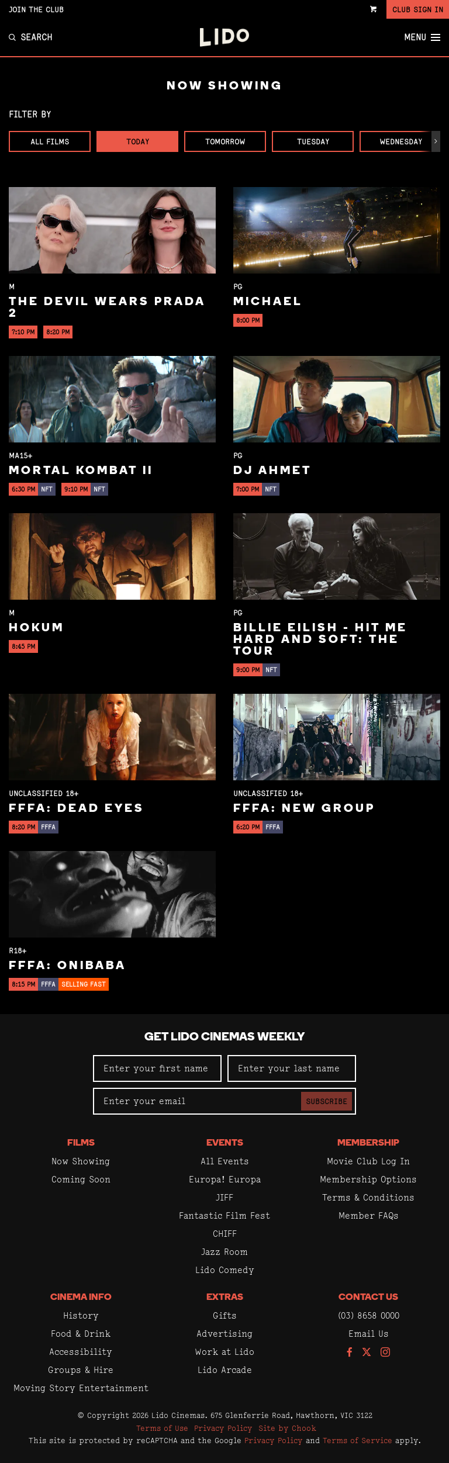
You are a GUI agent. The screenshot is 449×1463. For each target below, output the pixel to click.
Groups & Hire (80, 1369)
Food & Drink (80, 1333)
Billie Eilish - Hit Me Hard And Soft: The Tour (320, 640)
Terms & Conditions (368, 1197)
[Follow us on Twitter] (366, 1352)
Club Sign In (417, 9)
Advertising (224, 1333)
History (81, 1315)
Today (137, 141)
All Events (225, 1161)
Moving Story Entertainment (80, 1387)
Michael (268, 302)
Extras (224, 1297)
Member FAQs (369, 1215)
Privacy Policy (223, 1428)
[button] (435, 141)
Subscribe (326, 1101)
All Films (49, 141)
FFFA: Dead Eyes (76, 809)
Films (81, 1143)
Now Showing (80, 1161)
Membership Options (368, 1179)
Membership (368, 1143)
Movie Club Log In (368, 1161)
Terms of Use (162, 1428)
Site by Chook (287, 1428)
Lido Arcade (225, 1369)
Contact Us (368, 1297)
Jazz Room (224, 1251)
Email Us (368, 1333)
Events (224, 1143)
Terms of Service (357, 1440)
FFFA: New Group (304, 809)
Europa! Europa (225, 1179)
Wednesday (400, 141)
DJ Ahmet (272, 471)
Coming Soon (80, 1179)
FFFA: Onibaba (67, 966)
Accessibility (80, 1351)
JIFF (224, 1197)
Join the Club (36, 9)
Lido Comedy (224, 1269)
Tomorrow (225, 141)
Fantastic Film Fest (224, 1215)
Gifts (225, 1315)
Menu (422, 37)
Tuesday (313, 141)
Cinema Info (81, 1297)
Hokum (36, 628)
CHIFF (225, 1233)
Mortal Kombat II (81, 471)
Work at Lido (224, 1351)
